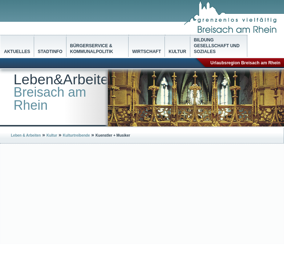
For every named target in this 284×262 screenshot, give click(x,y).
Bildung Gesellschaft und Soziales (217, 45)
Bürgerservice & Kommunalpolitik (91, 48)
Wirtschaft (146, 51)
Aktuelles (17, 51)
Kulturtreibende (76, 135)
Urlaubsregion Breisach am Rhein (245, 62)
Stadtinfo (50, 51)
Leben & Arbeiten (26, 135)
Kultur (177, 51)
